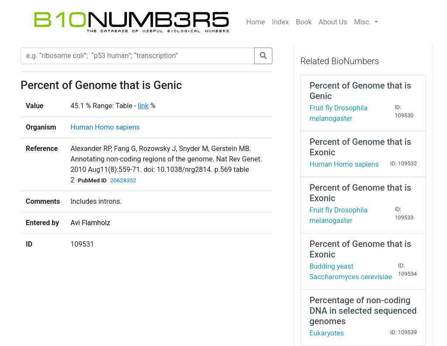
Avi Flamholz (90, 223)
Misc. (363, 22)
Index (280, 22)
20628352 (123, 180)
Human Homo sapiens (105, 127)
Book (304, 22)
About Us (333, 22)
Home (255, 22)
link (143, 106)
